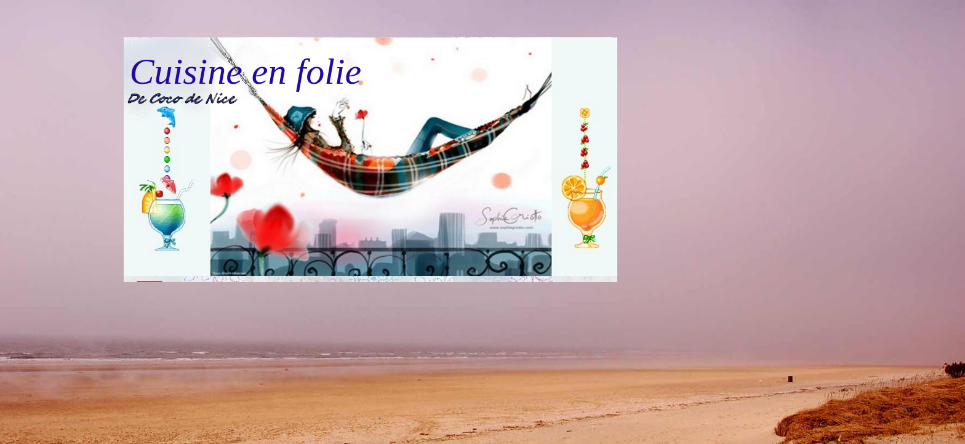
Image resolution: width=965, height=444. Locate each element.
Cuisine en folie (246, 71)
